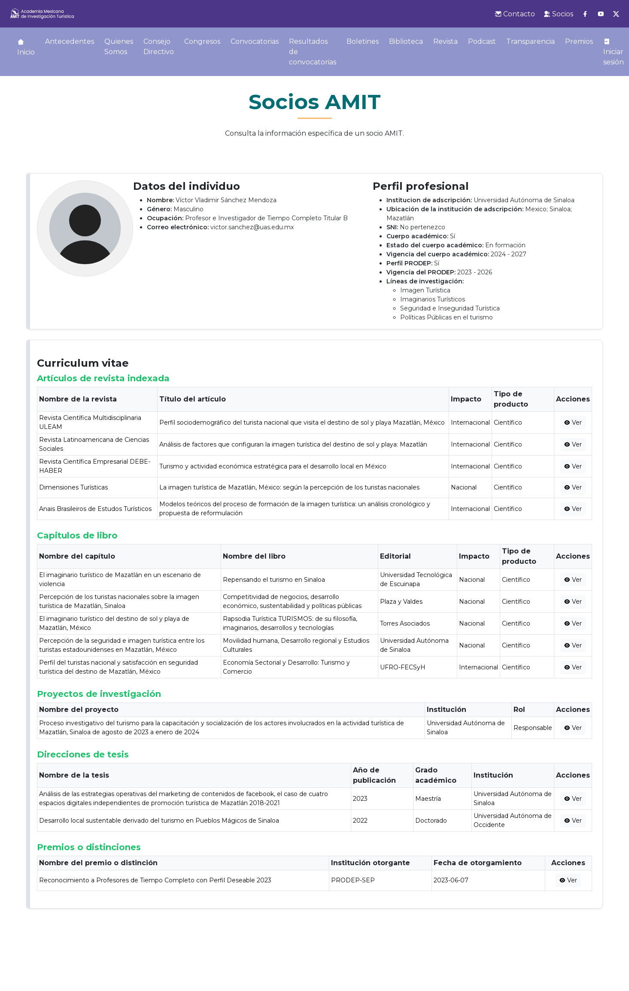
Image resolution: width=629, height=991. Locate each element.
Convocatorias (255, 41)
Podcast (482, 41)
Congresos (202, 41)
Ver (573, 422)
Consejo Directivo (158, 46)
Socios (558, 14)
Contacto (515, 14)
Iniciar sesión (613, 52)
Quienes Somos (118, 46)
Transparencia (530, 41)
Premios (579, 41)
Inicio (26, 47)
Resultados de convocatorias (312, 51)
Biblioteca (406, 41)
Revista (445, 41)
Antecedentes (69, 41)
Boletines (362, 41)
